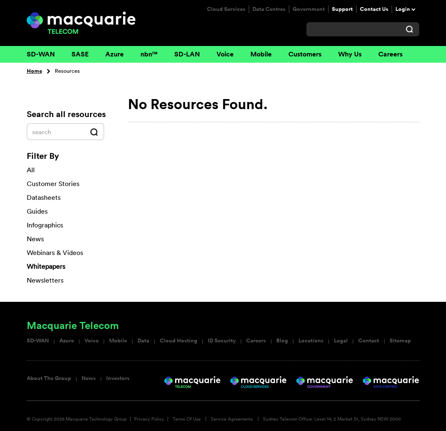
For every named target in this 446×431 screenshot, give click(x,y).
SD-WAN (41, 54)
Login (402, 9)
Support (342, 9)
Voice (225, 54)
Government (309, 9)
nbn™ (149, 54)
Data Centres (268, 9)
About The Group (49, 378)
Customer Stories (53, 183)
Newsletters (45, 280)
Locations (311, 340)
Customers (304, 54)
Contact (368, 340)
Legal (341, 340)
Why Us (350, 54)
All (31, 170)
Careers (390, 54)
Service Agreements (232, 419)
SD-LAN (187, 54)
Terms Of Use (187, 419)
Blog (282, 340)
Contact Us (374, 9)
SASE (80, 54)
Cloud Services (226, 9)
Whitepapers (46, 266)
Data (143, 340)
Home (34, 71)
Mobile (261, 54)
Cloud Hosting (178, 340)
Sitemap (400, 340)
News (89, 378)
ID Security (222, 340)
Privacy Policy (149, 419)
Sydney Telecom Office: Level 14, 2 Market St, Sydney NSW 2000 (332, 419)
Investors (118, 378)
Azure (114, 54)
